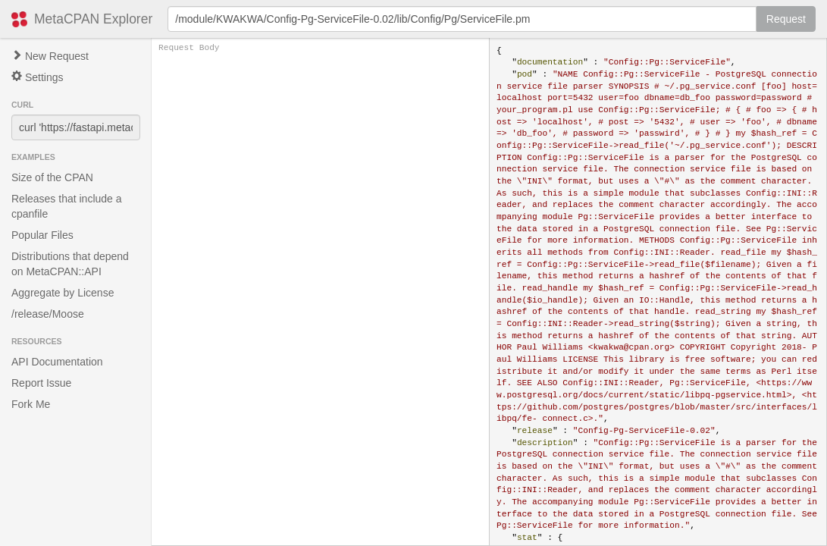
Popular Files (42, 235)
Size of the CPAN (52, 177)
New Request (50, 56)
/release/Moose (47, 314)
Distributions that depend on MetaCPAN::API (70, 264)
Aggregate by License (62, 293)
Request (786, 19)
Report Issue (41, 383)
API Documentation (57, 362)
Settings (37, 77)
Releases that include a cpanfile (66, 206)
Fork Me (30, 404)
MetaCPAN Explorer (93, 19)
